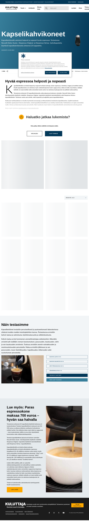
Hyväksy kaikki (63, 72)
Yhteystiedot (9, 511)
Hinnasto (22, 513)
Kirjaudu (81, 2)
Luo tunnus (53, 133)
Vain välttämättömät (51, 72)
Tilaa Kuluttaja (77, 505)
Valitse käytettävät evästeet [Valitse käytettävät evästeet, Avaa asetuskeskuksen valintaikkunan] (27, 72)
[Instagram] (54, 513)
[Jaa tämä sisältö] (7, 71)
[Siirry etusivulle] (11, 8)
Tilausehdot (19, 511)
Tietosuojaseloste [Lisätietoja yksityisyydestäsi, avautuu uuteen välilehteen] (48, 68)
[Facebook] (49, 513)
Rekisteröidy (72, 2)
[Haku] (58, 8)
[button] (67, 357)
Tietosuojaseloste (11, 513)
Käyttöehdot (29, 511)
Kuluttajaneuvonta (32, 513)
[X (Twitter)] (59, 513)
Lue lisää (14, 489)
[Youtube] (64, 513)
